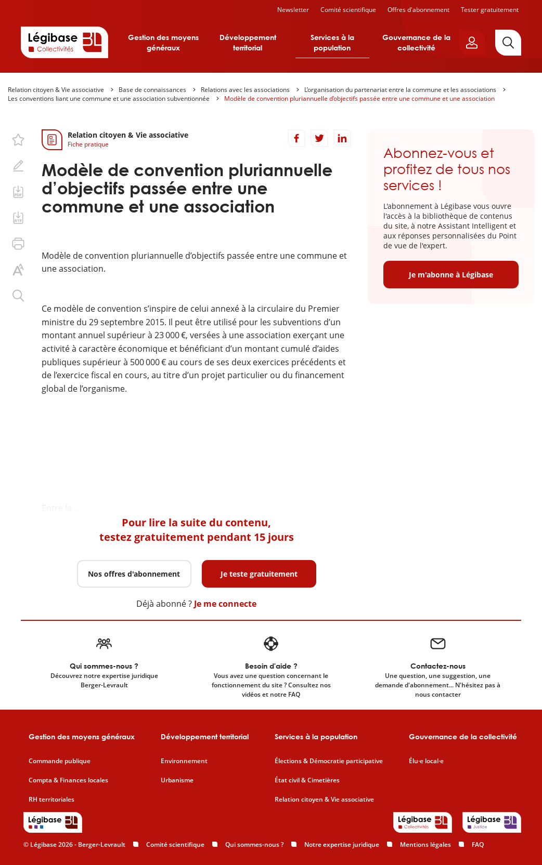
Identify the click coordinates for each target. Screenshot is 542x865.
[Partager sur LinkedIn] (342, 138)
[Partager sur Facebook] (296, 138)
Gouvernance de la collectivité (416, 42)
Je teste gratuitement (259, 574)
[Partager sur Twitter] (319, 138)
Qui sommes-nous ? (254, 844)
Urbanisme (177, 780)
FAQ (478, 844)
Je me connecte (225, 603)
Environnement (184, 761)
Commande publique (60, 761)
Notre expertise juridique (341, 844)
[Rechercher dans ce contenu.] (18, 295)
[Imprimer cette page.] (18, 243)
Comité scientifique (348, 9)
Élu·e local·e (426, 761)
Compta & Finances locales (68, 780)
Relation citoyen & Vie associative (56, 89)
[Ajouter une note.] (18, 165)
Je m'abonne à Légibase (451, 275)
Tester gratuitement (490, 9)
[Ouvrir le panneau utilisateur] (472, 43)
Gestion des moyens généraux (163, 42)
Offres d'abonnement (418, 9)
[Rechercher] (508, 43)
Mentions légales (425, 844)
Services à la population (332, 42)
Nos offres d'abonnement (134, 574)
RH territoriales (51, 799)
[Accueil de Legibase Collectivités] (64, 42)
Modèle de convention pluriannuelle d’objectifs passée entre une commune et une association (359, 98)
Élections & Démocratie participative (329, 761)
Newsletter (293, 9)
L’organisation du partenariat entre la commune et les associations (400, 89)
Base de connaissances (152, 89)
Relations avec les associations (245, 89)
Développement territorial (248, 42)
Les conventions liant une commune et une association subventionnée (109, 98)
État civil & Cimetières (307, 780)
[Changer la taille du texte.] (18, 269)
